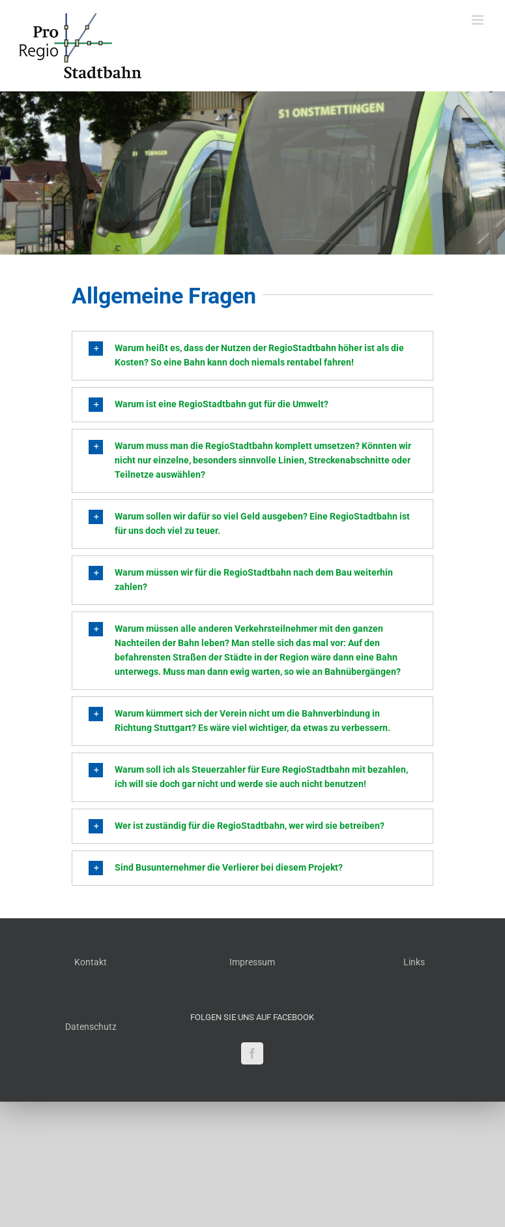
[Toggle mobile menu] (478, 20)
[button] (252, 356)
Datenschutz (91, 1026)
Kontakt (90, 962)
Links (414, 962)
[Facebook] (252, 1053)
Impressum (252, 962)
